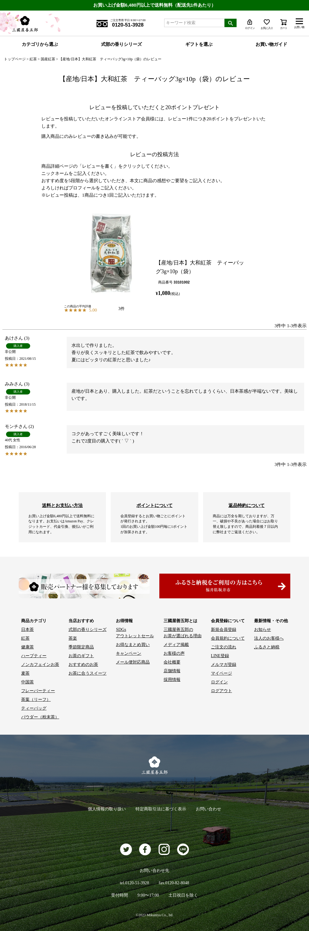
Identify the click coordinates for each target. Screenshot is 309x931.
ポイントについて (154, 505)
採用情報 (172, 679)
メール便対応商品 (133, 662)
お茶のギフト (81, 656)
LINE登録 (220, 656)
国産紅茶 (48, 59)
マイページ (221, 673)
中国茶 (27, 682)
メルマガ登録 (223, 664)
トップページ (15, 59)
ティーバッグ (33, 708)
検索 (231, 23)
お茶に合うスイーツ (87, 673)
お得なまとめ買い (133, 644)
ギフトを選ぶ (198, 44)
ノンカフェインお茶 (40, 664)
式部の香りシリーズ (121, 44)
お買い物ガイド (271, 44)
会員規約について (228, 638)
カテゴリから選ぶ (40, 44)
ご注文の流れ (223, 647)
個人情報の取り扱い (107, 809)
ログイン (219, 682)
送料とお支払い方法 (62, 505)
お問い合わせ (208, 809)
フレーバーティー (38, 691)
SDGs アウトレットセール (135, 632)
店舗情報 (172, 671)
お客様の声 (174, 653)
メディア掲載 (176, 644)
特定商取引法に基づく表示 (160, 809)
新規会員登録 (223, 629)
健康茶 (27, 647)
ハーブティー (33, 656)
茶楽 (72, 638)
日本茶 (27, 629)
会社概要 (172, 662)
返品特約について (246, 505)
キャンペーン (128, 653)
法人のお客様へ (269, 638)
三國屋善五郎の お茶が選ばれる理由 (183, 632)
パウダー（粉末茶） (40, 717)
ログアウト (221, 691)
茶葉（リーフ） (36, 699)
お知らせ (262, 629)
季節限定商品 (81, 647)
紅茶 (33, 59)
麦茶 (25, 673)
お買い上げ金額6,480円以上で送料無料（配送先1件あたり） (154, 5)
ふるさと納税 (266, 647)
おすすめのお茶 (83, 664)
